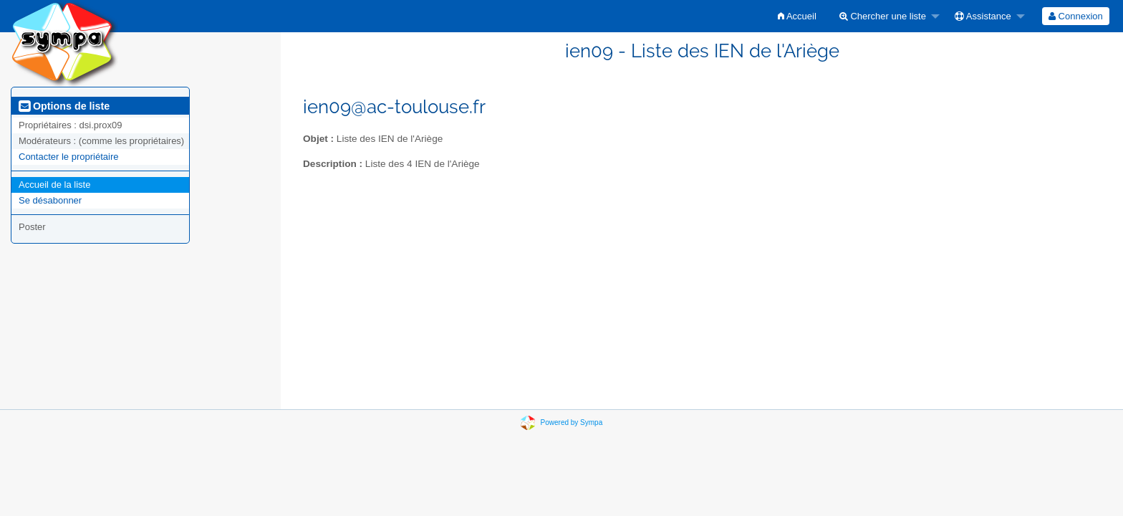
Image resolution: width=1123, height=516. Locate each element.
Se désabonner (50, 200)
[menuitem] (797, 16)
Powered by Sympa (572, 422)
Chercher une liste (882, 16)
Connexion (1076, 16)
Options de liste (64, 106)
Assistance (983, 16)
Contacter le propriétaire (68, 156)
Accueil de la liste (54, 184)
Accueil (797, 16)
